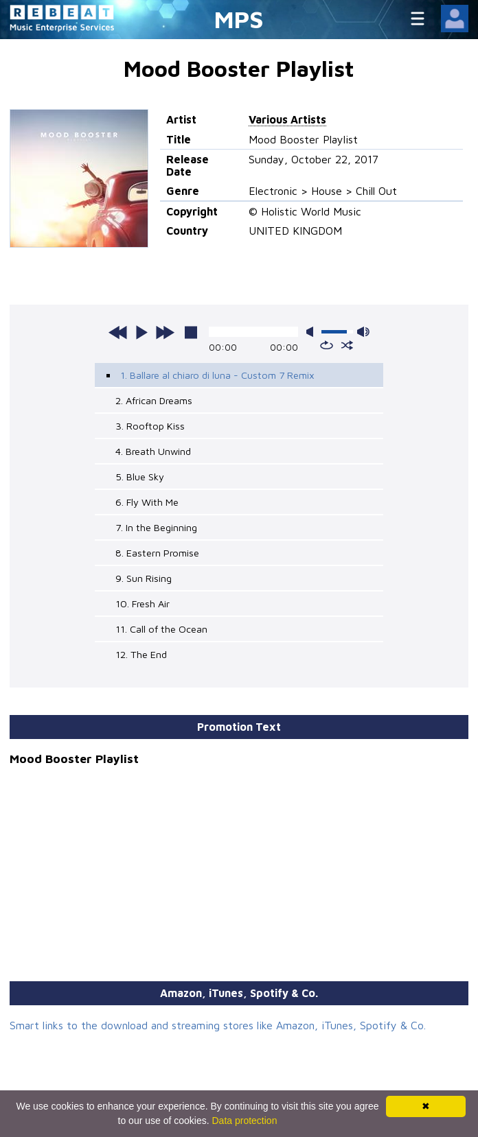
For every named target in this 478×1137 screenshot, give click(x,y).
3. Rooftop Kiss (150, 426)
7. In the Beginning (156, 527)
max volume (363, 332)
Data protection (244, 1120)
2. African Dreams (153, 400)
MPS (239, 19)
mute (312, 332)
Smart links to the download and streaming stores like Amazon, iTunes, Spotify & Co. (218, 1025)
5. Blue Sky (139, 476)
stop (191, 332)
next (164, 332)
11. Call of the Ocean (161, 629)
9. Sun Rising (143, 578)
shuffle (347, 345)
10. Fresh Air (142, 603)
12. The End (141, 654)
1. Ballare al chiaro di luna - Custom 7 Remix (217, 375)
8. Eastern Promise (157, 553)
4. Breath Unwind (153, 451)
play (141, 332)
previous (118, 332)
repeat (326, 345)
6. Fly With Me (147, 502)
